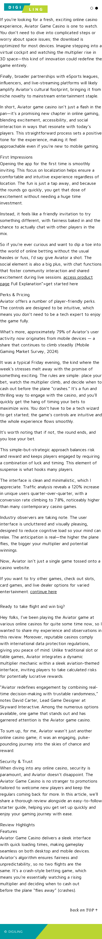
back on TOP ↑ (84, 910)
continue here (43, 591)
